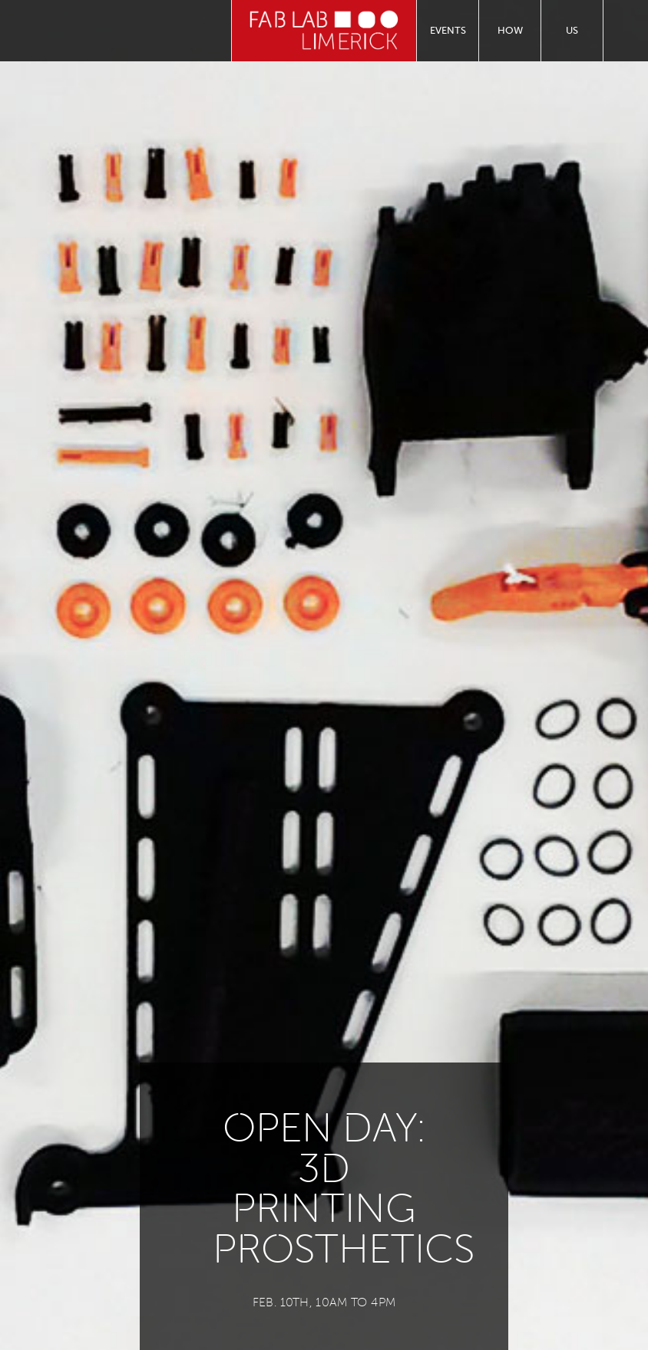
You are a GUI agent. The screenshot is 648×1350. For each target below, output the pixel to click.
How (510, 30)
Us (572, 30)
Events (448, 30)
